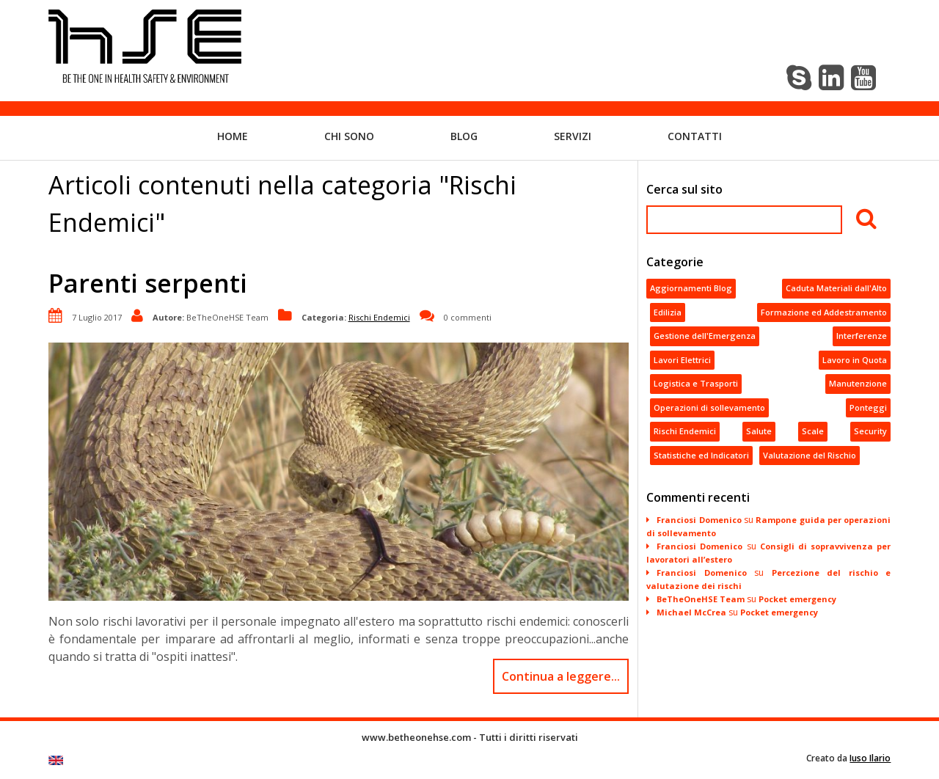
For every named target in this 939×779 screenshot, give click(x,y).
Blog (464, 136)
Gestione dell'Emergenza (705, 335)
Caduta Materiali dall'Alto (836, 287)
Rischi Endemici (379, 316)
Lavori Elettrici (682, 359)
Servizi (572, 136)
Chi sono (349, 136)
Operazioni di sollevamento (709, 407)
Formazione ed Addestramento (824, 312)
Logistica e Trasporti (696, 383)
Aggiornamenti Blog (691, 287)
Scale (813, 430)
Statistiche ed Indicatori (701, 455)
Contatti (695, 136)
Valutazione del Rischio (809, 455)
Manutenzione (858, 383)
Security (870, 430)
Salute (759, 430)
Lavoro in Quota (854, 359)
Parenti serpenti (147, 283)
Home (232, 136)
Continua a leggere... (561, 676)
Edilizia (668, 312)
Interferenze (861, 335)
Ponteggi (868, 407)
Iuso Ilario (870, 758)
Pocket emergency (797, 598)
